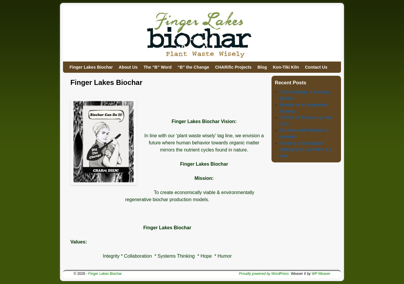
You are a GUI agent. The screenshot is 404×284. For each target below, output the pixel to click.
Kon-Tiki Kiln (286, 67)
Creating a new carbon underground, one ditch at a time (306, 149)
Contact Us (316, 67)
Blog (262, 67)
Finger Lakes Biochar (91, 67)
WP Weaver (321, 274)
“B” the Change (193, 67)
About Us (128, 67)
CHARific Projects (233, 67)
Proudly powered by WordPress (264, 274)
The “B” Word (157, 67)
